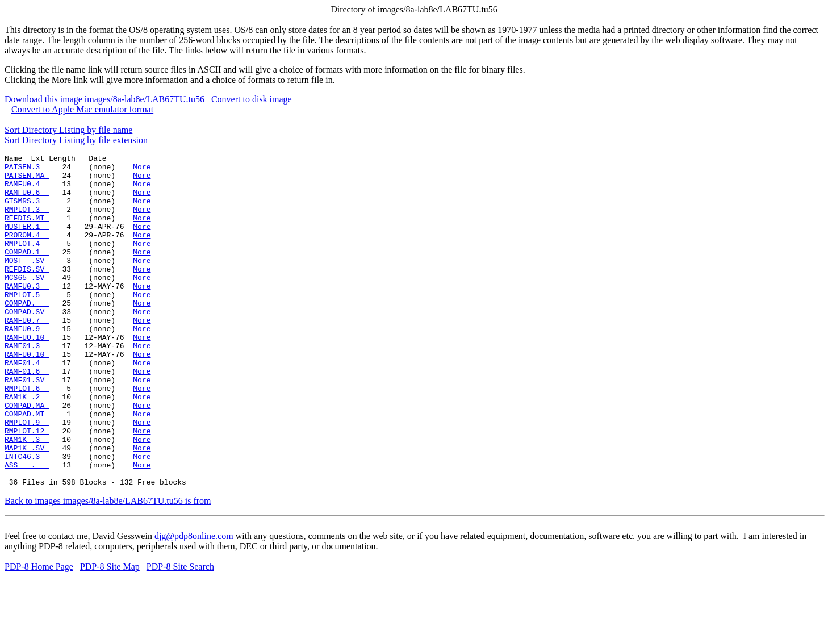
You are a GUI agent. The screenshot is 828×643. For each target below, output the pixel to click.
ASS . (27, 528)
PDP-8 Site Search (180, 633)
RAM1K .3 (27, 497)
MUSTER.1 (27, 241)
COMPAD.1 (27, 272)
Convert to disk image (251, 99)
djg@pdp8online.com (193, 602)
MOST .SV (27, 282)
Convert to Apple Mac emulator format (82, 109)
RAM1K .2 (27, 446)
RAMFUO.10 (27, 374)
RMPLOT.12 (27, 487)
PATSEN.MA (27, 180)
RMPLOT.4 (27, 262)
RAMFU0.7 (27, 354)
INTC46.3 (27, 517)
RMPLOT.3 (27, 221)
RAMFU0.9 (27, 364)
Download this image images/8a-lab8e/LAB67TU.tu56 (104, 99)
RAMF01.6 (27, 415)
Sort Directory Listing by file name (68, 130)
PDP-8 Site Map (110, 633)
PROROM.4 (27, 252)
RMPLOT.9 (27, 476)
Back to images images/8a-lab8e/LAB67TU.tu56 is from (108, 567)
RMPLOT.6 (27, 436)
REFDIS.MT (27, 231)
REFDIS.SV (27, 292)
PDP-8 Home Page (39, 633)
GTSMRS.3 (27, 211)
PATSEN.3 (27, 170)
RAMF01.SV (27, 425)
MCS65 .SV (27, 303)
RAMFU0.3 (27, 313)
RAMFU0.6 (27, 200)
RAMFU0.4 (27, 190)
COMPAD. (27, 333)
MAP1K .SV (27, 507)
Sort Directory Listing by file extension (76, 140)
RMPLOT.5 (27, 323)
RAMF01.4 (27, 405)
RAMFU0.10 (27, 395)
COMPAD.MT (27, 466)
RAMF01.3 (27, 384)
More (141, 170)
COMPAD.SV (27, 344)
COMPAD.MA (27, 456)
